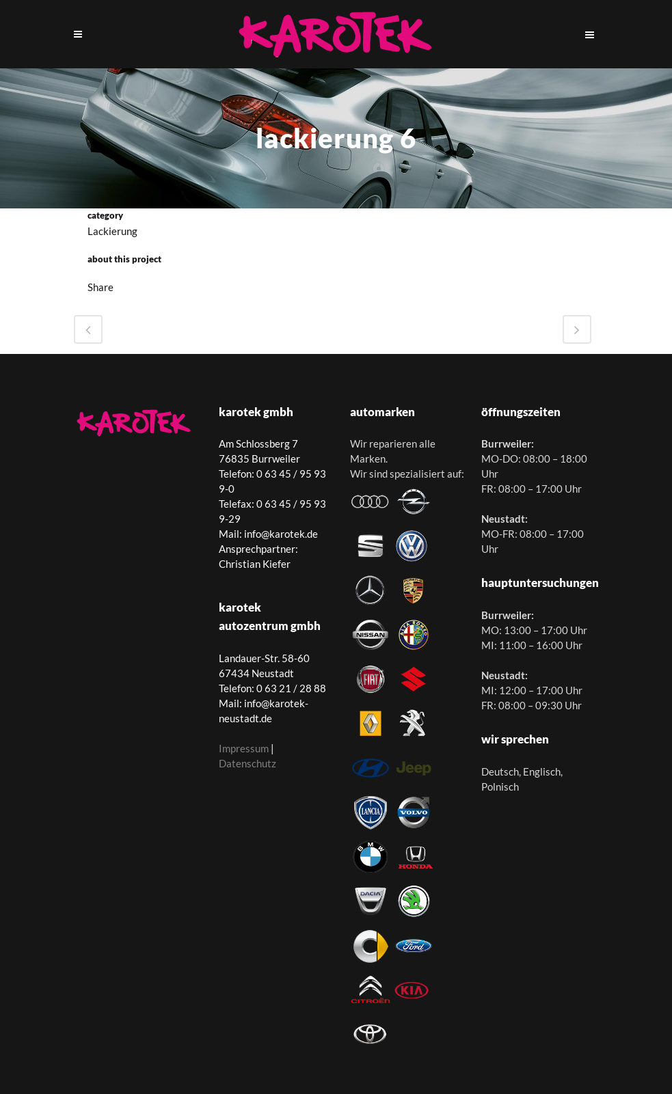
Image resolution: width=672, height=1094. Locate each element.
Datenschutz (247, 763)
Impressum (244, 748)
